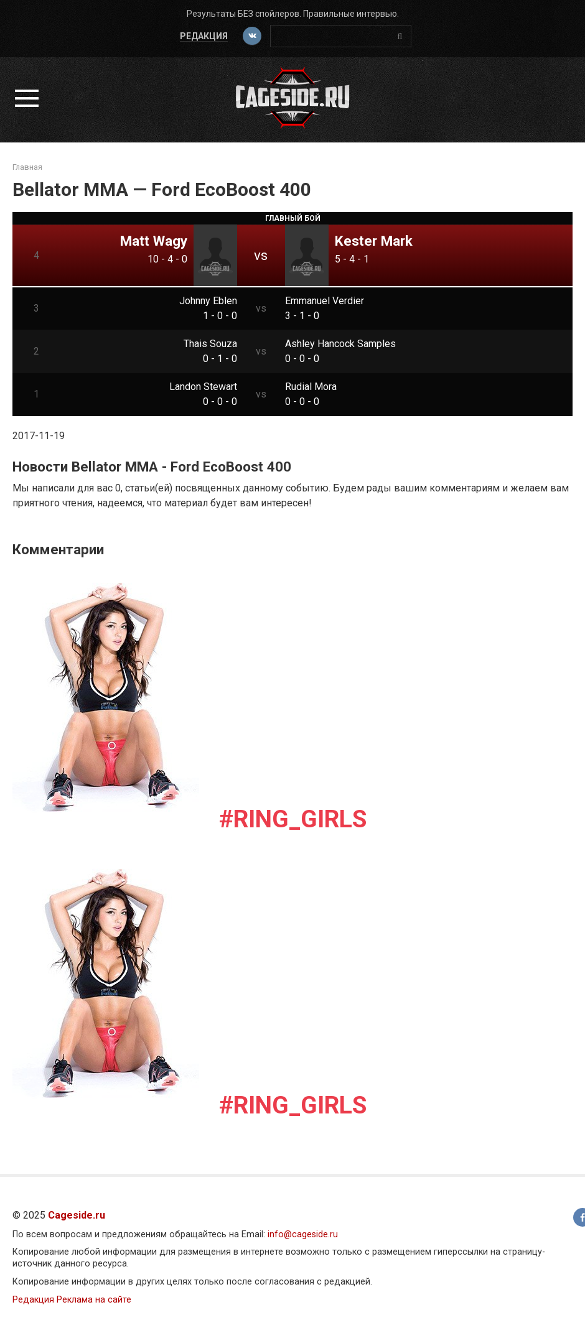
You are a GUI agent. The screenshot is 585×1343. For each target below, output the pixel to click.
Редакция (204, 36)
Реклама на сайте (94, 1299)
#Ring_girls (293, 819)
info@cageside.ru (303, 1234)
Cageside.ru (76, 1215)
